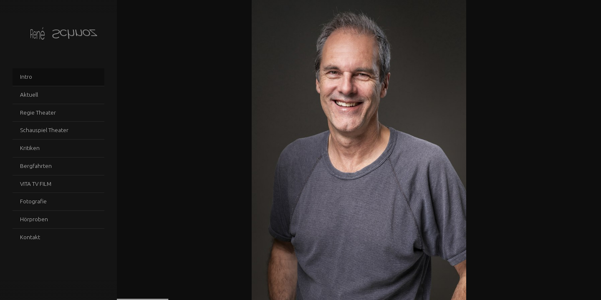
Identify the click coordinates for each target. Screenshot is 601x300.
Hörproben (34, 219)
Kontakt (30, 237)
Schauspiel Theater (44, 130)
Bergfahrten (36, 165)
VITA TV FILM (35, 183)
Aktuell (29, 94)
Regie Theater (38, 112)
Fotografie (33, 201)
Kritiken (30, 148)
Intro (26, 76)
